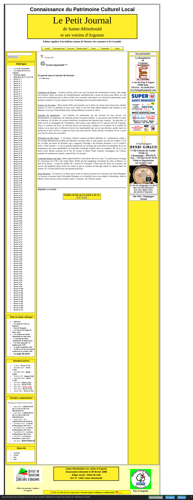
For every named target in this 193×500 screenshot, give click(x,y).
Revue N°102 (18, 293)
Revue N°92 (18, 272)
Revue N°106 (18, 301)
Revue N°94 (18, 276)
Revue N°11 (18, 100)
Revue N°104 (18, 297)
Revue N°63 (18, 210)
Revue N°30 (18, 141)
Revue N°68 (18, 221)
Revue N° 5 (18, 88)
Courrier (17, 453)
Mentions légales (20, 75)
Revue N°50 (18, 183)
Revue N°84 (18, 255)
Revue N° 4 (18, 85)
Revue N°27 (18, 134)
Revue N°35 (18, 151)
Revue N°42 (18, 166)
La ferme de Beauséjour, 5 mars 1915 (21, 437)
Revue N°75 (18, 236)
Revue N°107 (18, 303)
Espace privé (75, 492)
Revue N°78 (18, 242)
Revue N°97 (18, 282)
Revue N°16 (18, 111)
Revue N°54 (18, 191)
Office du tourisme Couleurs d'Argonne (28, 489)
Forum (93, 48)
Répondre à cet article (47, 189)
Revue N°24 (18, 128)
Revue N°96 (18, 280)
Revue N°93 (18, 274)
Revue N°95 (18, 278)
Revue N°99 (18, 287)
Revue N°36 (18, 153)
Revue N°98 (18, 284)
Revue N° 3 (18, 83)
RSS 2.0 (55, 492)
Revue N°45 (18, 172)
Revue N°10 (18, 98)
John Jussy (45, 78)
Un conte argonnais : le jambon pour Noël (21, 344)
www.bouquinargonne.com (143, 90)
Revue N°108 (18, 306)
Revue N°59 (18, 202)
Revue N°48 (18, 179)
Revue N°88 (18, 263)
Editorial (17, 322)
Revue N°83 (18, 253)
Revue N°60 (18, 204)
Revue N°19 (18, 117)
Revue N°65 (18, 215)
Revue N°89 (18, 265)
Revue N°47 (18, 176)
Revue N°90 (18, 267)
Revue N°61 (18, 206)
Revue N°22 (18, 124)
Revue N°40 (18, 162)
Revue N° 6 (18, 90)
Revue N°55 (18, 193)
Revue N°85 (18, 257)
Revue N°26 (18, 132)
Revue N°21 (18, 121)
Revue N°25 (18, 130)
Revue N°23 (18, 126)
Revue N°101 (18, 291)
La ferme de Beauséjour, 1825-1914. (22, 425)
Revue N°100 (18, 289)
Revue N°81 (18, 248)
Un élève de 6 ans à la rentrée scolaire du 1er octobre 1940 (23, 350)
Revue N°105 (18, 299)
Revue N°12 (18, 102)
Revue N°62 (18, 208)
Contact (117, 48)
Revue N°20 (18, 119)
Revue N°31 (18, 143)
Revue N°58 (18, 200)
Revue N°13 (18, 105)
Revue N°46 (18, 174)
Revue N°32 (18, 145)
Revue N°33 (18, 147)
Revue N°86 (18, 259)
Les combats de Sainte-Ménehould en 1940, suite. (21, 335)
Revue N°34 (18, 149)
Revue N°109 (18, 308)
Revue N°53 (18, 189)
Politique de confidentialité (104, 492)
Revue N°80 (18, 246)
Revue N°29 (18, 138)
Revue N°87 (18, 261)
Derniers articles (82, 48)
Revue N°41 (18, 164)
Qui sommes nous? (59, 48)
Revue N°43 (18, 168)
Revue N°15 (18, 109)
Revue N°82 (18, 251)
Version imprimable (53, 65)
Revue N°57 (18, 198)
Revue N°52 (18, 187)
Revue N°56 (18, 196)
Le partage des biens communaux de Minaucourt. (22, 340)
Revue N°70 (18, 225)
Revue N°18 (18, 115)
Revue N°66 (18, 217)
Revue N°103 (18, 295)
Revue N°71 (18, 227)
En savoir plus (156, 497)
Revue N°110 (18, 310)
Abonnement (105, 48)
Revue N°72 (18, 229)
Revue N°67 (18, 219)
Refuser (181, 497)
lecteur (16, 455)
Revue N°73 (18, 232)
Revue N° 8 (18, 94)
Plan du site (64, 492)
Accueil (47, 48)
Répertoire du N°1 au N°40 (23, 77)
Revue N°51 (18, 185)
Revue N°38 (18, 157)
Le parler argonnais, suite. (23, 347)
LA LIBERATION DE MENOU (22, 420)
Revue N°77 (18, 240)
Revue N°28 (18, 136)
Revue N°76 (18, 238)
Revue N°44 (18, 170)
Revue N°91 (18, 270)
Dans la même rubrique (21, 317)
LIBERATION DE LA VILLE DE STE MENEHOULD (22, 409)
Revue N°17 (18, 113)
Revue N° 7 (18, 92)
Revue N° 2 (18, 81)
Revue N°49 (18, 181)
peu (15, 457)
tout (15, 459)
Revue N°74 (18, 234)
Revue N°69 (18, 223)
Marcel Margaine (20, 328)
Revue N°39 (18, 160)
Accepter (170, 497)
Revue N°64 (18, 212)
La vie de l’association (22, 69)
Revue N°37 (18, 155)
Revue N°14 (18, 107)
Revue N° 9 (18, 96)
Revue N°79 (18, 244)
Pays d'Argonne (140, 491)
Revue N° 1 (18, 79)
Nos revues (71, 48)
